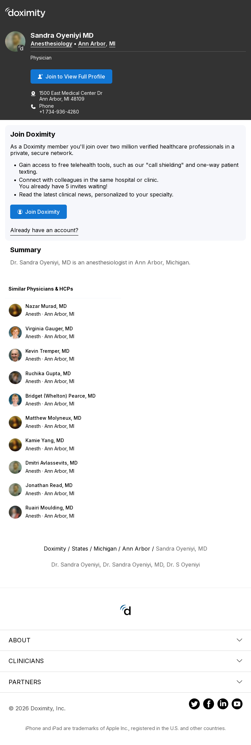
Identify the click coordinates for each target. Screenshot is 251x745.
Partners (125, 682)
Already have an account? (44, 230)
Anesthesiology (51, 43)
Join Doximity (38, 211)
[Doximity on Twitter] (194, 705)
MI (112, 43)
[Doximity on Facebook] (208, 705)
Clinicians (125, 660)
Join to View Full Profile (71, 76)
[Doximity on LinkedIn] (222, 705)
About (125, 640)
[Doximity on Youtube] (237, 705)
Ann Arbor (92, 43)
